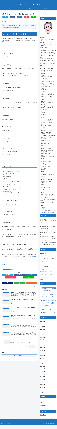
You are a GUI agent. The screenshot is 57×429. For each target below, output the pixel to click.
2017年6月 (42, 374)
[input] (48, 14)
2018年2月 (42, 353)
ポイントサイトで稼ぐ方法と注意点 (24, 75)
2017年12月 (42, 358)
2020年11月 (42, 334)
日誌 (41, 421)
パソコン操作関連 (44, 266)
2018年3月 (42, 350)
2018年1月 (42, 355)
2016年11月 (42, 392)
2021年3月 (42, 329)
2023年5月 (42, 323)
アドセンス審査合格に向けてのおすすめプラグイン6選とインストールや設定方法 (48, 244)
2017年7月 (42, 371)
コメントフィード (44, 405)
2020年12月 (42, 331)
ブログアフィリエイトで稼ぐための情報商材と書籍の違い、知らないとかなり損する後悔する (48, 226)
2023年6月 (42, 321)
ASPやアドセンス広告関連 (45, 253)
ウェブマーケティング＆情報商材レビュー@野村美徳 (49, 304)
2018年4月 (42, 347)
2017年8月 (42, 368)
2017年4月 (42, 379)
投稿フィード (43, 402)
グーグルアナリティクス (45, 263)
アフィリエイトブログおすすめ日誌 (7, 269)
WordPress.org (43, 407)
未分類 (41, 279)
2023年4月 (42, 326)
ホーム (39, 421)
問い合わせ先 (53, 421)
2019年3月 (42, 337)
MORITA (46, 313)
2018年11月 (42, 342)
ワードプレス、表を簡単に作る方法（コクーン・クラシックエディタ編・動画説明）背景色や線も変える (48, 238)
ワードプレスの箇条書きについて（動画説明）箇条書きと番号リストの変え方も (48, 232)
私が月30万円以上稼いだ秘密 (48, 212)
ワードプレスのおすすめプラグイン (47, 271)
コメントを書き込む (19, 357)
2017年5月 (42, 376)
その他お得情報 (43, 255)
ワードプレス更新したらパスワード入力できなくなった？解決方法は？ (49, 289)
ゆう (46, 297)
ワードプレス (43, 269)
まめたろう (47, 309)
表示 (5, 21)
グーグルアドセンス (44, 261)
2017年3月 (42, 382)
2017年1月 (42, 387)
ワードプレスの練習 (44, 277)
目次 (49, 421)
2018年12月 (42, 339)
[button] (55, 14)
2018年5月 (42, 345)
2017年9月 (42, 366)
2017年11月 (42, 360)
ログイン (42, 399)
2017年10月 (42, 363)
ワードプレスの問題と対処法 (46, 274)
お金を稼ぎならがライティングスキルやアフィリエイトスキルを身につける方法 (48, 221)
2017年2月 (42, 384)
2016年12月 (42, 390)
